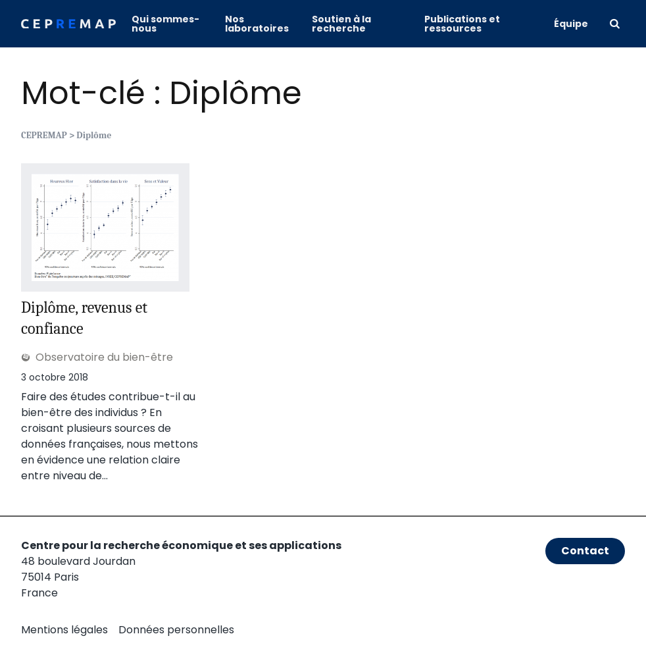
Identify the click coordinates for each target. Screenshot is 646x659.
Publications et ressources (462, 23)
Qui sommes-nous (165, 23)
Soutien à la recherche (341, 23)
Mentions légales (64, 629)
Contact (585, 550)
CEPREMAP (44, 135)
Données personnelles (176, 629)
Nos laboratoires (257, 23)
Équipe (571, 23)
